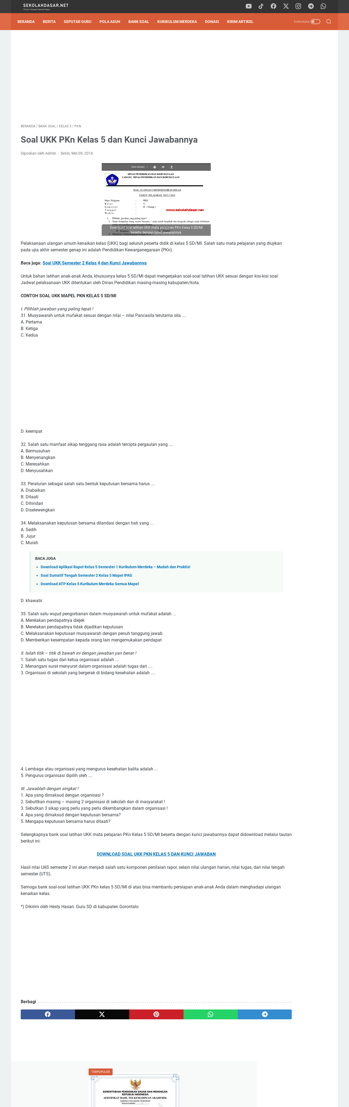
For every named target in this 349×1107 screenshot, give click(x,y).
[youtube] (251, 6)
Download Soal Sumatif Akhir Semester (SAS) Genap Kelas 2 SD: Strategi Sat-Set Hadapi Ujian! (286, 370)
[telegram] (312, 6)
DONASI (215, 21)
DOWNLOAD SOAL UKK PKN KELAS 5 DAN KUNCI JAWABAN (123, 869)
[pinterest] (123, 1030)
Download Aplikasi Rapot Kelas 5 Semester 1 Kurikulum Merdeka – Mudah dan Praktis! (115, 582)
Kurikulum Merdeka (180, 21)
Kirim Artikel (243, 21)
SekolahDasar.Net (182, 1098)
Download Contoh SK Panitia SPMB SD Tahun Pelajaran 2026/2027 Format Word (285, 128)
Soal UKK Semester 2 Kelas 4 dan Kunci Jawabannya (95, 272)
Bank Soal (142, 21)
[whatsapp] (324, 6)
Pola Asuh (113, 21)
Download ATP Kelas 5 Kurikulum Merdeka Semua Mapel (90, 599)
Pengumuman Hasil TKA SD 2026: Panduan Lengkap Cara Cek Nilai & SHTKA (285, 102)
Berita (52, 21)
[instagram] (300, 6)
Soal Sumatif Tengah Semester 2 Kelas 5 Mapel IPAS (86, 591)
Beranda (29, 21)
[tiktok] (263, 6)
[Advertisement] (124, 78)
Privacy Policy (174, 1087)
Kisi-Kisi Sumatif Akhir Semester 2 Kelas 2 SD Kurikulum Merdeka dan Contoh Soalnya (285, 191)
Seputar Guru (81, 21)
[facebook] (275, 6)
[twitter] (287, 6)
